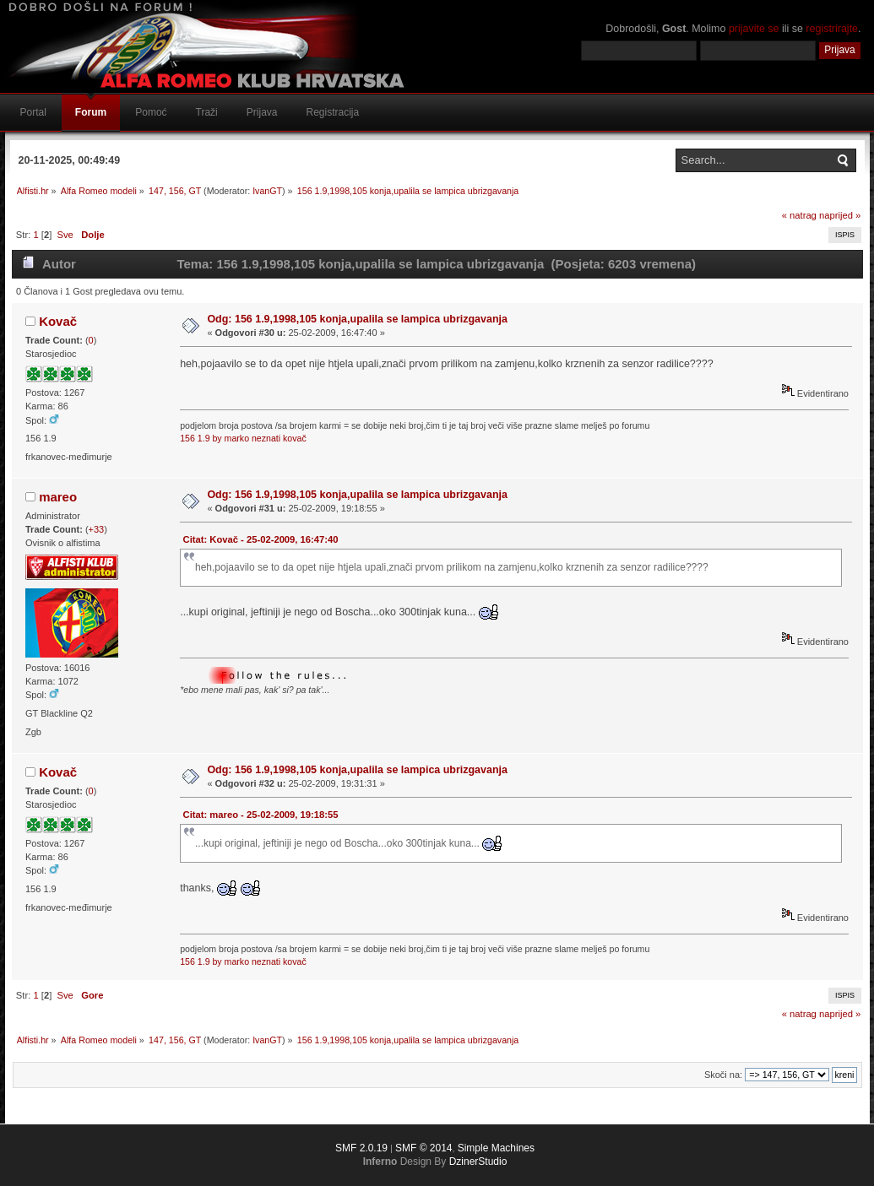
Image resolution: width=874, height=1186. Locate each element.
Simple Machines (496, 1148)
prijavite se (754, 29)
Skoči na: (723, 1075)
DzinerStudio (478, 1161)
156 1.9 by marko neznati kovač (243, 438)
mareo (58, 497)
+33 (97, 529)
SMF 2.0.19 (361, 1148)
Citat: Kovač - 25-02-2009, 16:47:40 (261, 539)
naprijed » (839, 215)
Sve (65, 235)
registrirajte (832, 29)
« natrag (799, 215)
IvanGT (267, 191)
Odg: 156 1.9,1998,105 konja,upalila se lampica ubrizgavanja (357, 319)
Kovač (58, 321)
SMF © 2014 (424, 1148)
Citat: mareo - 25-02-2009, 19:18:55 (261, 815)
